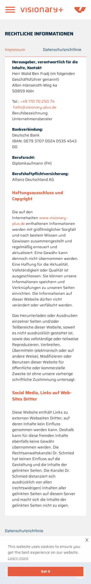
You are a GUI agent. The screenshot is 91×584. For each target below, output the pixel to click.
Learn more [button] (18, 558)
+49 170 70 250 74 (37, 101)
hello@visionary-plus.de (34, 107)
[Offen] (10, 10)
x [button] (87, 539)
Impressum (15, 50)
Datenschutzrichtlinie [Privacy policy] (62, 50)
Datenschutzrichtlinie (24, 531)
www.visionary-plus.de (39, 221)
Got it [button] (45, 571)
